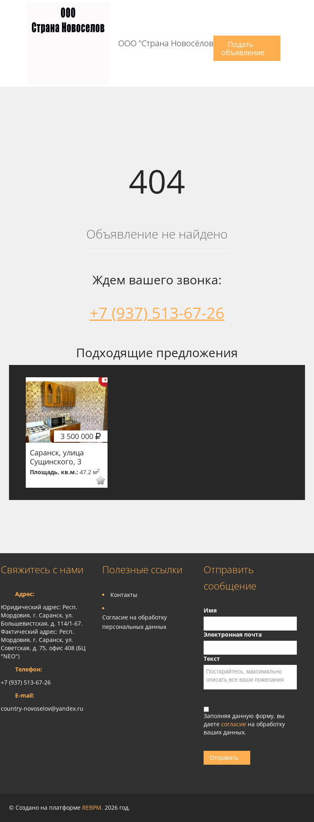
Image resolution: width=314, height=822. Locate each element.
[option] (66, 432)
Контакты (123, 595)
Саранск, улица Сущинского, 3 (57, 457)
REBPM (91, 807)
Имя (210, 610)
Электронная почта (233, 634)
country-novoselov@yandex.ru (42, 708)
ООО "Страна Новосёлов (165, 43)
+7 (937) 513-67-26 (157, 312)
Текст (212, 658)
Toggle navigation (8, 43)
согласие (234, 724)
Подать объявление (243, 48)
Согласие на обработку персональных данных (134, 622)
